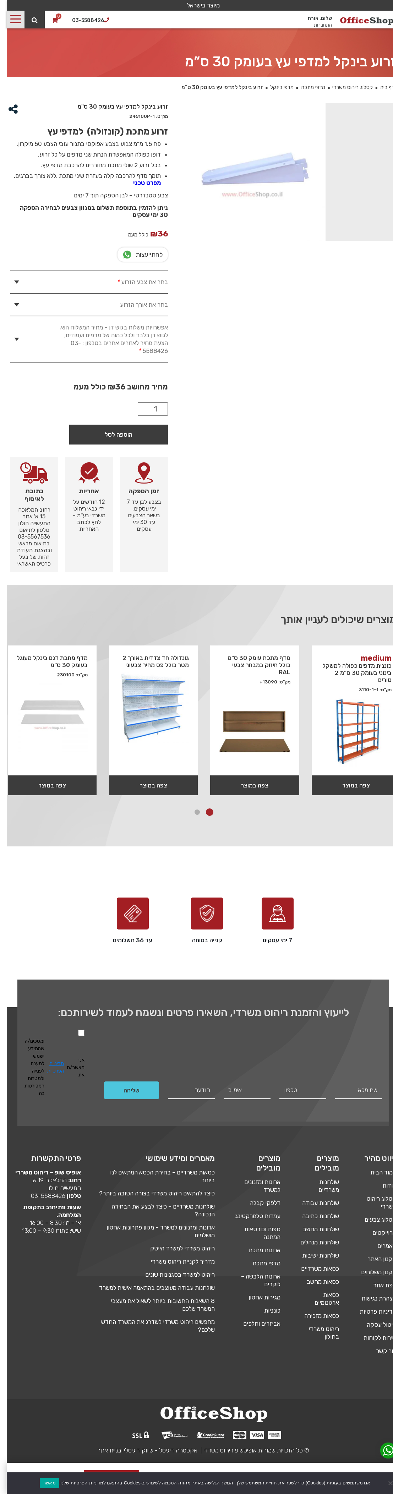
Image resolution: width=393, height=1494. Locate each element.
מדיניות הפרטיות (48, 1067)
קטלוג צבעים (373, 1219)
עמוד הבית (376, 1172)
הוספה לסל (112, 434)
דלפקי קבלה (258, 1202)
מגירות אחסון (258, 1297)
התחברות (316, 25)
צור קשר (379, 1350)
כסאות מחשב (316, 1281)
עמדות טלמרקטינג (251, 1216)
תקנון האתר (375, 1259)
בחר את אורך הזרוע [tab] (137, 304)
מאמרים (380, 1245)
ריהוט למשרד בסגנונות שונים (173, 1274)
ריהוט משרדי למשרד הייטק (175, 1248)
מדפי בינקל (275, 87)
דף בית (380, 87)
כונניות (265, 1310)
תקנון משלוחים (371, 1272)
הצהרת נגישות (372, 1298)
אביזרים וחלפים (255, 1323)
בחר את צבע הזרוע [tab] (135, 281)
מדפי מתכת (306, 87)
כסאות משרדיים (313, 1268)
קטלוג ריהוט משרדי (346, 87)
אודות (382, 1185)
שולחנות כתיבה (313, 1216)
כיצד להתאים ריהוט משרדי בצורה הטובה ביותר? (150, 1193)
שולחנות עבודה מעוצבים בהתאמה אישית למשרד (150, 1287)
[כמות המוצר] (146, 409)
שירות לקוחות (373, 1337)
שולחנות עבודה (313, 1202)
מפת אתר (377, 1285)
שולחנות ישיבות (313, 1255)
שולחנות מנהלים (313, 1242)
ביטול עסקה (374, 1324)
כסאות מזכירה (315, 1315)
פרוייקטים (377, 1232)
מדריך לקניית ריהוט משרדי (176, 1261)
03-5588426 (41, 1195)
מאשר (43, 1482)
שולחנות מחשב (314, 1229)
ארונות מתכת (258, 1250)
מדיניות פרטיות (371, 1311)
